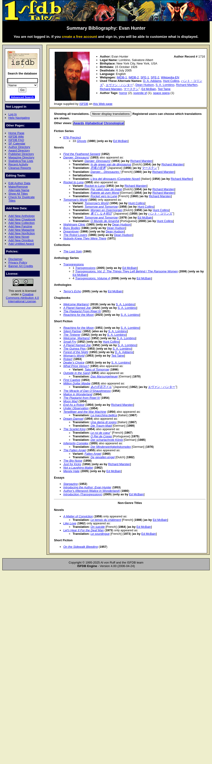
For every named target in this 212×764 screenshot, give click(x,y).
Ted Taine (164, 89)
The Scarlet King (74, 429)
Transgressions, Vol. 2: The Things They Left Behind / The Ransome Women (126, 271)
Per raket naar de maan (106, 189)
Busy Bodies (71, 228)
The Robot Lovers (75, 235)
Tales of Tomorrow (96, 369)
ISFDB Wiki (16, 136)
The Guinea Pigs (74, 348)
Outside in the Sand (76, 373)
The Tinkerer (71, 334)
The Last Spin (72, 251)
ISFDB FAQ (16, 140)
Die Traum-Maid (101, 425)
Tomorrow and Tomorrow (101, 206)
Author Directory (19, 147)
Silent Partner (72, 331)
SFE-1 (145, 77)
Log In (12, 114)
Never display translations (111, 114)
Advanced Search (22, 97)
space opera (161, 93)
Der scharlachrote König (107, 440)
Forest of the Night (75, 352)
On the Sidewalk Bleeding (80, 546)
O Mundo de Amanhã (105, 221)
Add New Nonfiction (21, 233)
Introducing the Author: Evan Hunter (87, 487)
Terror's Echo (72, 291)
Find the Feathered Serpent (81, 154)
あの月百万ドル (101, 387)
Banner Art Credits (20, 266)
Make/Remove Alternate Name (18, 188)
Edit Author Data (19, 183)
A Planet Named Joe (77, 307)
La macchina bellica (104, 415)
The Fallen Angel (74, 450)
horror (123, 93)
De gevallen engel (103, 457)
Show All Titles (18, 193)
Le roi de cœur (100, 433)
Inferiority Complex (75, 443)
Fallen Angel (92, 453)
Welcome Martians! (76, 304)
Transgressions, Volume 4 (92, 278)
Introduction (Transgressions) (82, 494)
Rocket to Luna (73, 182)
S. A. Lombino (164, 85)
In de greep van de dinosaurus (111, 164)
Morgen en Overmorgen (107, 210)
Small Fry (69, 341)
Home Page (16, 133)
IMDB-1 (122, 77)
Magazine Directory (21, 157)
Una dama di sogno (104, 422)
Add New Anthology (21, 216)
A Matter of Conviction (78, 516)
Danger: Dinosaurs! (76, 157)
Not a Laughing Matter (78, 467)
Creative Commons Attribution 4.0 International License (22, 298)
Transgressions (73, 264)
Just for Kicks (72, 464)
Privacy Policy (17, 262)
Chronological (114, 123)
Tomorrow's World (75, 199)
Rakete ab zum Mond (105, 192)
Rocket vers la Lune (104, 196)
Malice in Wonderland (77, 394)
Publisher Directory (21, 154)
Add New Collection (21, 223)
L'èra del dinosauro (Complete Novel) (115, 179)
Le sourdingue (100, 533)
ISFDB (83, 104)
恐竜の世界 (98, 168)
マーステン (131, 89)
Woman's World (73, 355)
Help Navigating (19, 117)
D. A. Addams (152, 81)
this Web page (103, 104)
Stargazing (70, 484)
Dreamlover (71, 231)
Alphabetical (94, 123)
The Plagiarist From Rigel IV (82, 311)
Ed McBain (148, 89)
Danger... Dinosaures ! (106, 172)
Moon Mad (70, 401)
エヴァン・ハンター (119, 85)
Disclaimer (15, 259)
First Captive (71, 380)
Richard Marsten (111, 89)
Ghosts (81, 141)
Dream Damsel (73, 418)
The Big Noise (72, 460)
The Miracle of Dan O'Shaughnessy (87, 391)
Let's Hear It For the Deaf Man (83, 530)
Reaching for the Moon (78, 314)
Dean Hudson (144, 85)
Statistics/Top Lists (20, 161)
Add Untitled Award (21, 243)
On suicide (98, 527)
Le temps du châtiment (106, 520)
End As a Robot (73, 404)
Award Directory (19, 150)
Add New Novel (18, 237)
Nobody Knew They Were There (84, 238)
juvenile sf (140, 93)
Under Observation (76, 408)
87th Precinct (72, 137)
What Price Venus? (76, 366)
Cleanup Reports (19, 168)
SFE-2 (155, 77)
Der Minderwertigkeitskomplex (111, 446)
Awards (78, 123)
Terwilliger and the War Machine (84, 411)
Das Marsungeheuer (104, 376)
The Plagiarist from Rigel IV (81, 398)
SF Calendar (16, 143)
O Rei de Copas (101, 436)
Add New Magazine (21, 230)
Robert (67, 359)
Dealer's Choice (73, 362)
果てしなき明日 (101, 213)
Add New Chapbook (21, 219)
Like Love (69, 523)
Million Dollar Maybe (77, 383)
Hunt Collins (171, 81)
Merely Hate (71, 471)
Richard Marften (186, 85)
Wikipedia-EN (170, 77)
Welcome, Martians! (76, 338)
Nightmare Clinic (74, 224)
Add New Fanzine (20, 226)
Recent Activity (18, 164)
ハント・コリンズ (160, 213)
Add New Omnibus (21, 240)
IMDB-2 (134, 77)
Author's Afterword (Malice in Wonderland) (91, 491)
